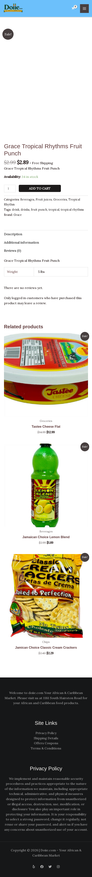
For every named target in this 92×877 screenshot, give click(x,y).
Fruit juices (44, 199)
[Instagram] (58, 866)
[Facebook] (42, 866)
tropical (53, 209)
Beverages (27, 199)
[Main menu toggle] (84, 8)
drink (15, 209)
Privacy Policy (46, 733)
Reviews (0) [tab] (12, 251)
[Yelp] (33, 866)
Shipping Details (46, 738)
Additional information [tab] (21, 242)
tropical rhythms (72, 209)
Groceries (60, 199)
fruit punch (39, 209)
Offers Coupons (46, 743)
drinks (25, 209)
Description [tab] (13, 234)
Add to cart (39, 188)
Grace (18, 215)
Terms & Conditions (46, 748)
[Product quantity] (10, 188)
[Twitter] (50, 866)
